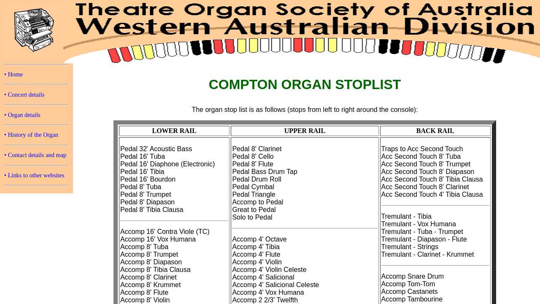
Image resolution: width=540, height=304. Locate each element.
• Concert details (24, 94)
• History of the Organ (31, 134)
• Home (13, 74)
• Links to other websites (34, 175)
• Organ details (22, 114)
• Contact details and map (35, 155)
